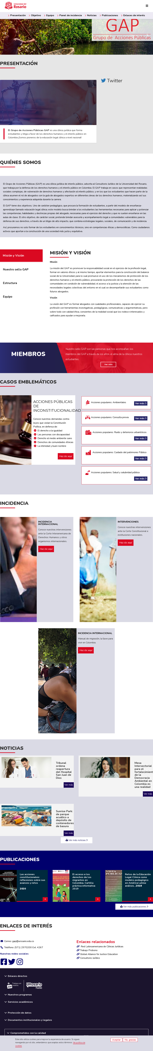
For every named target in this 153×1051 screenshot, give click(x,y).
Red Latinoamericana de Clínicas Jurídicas (102, 946)
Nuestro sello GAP (15, 269)
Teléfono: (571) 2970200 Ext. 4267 (23, 947)
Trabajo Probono (89, 950)
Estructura (10, 283)
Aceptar (116, 1039)
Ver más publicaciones (134, 906)
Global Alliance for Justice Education (99, 954)
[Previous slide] (5, 33)
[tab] (21, 269)
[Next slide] (147, 35)
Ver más (108, 364)
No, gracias (130, 1039)
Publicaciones (109, 15)
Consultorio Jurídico (90, 958)
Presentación (17, 15)
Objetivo (35, 15)
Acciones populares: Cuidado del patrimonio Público (116, 455)
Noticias (91, 15)
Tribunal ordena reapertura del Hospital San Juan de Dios (64, 770)
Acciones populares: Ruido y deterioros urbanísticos (116, 435)
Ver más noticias (77, 840)
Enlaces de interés (133, 15)
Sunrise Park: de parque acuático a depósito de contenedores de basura (65, 818)
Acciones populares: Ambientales (116, 403)
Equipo (49, 15)
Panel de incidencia (69, 15)
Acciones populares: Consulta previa (116, 417)
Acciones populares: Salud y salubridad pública (116, 475)
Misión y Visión (13, 256)
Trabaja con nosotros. (14, 985)
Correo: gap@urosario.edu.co (19, 941)
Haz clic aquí (65, 456)
